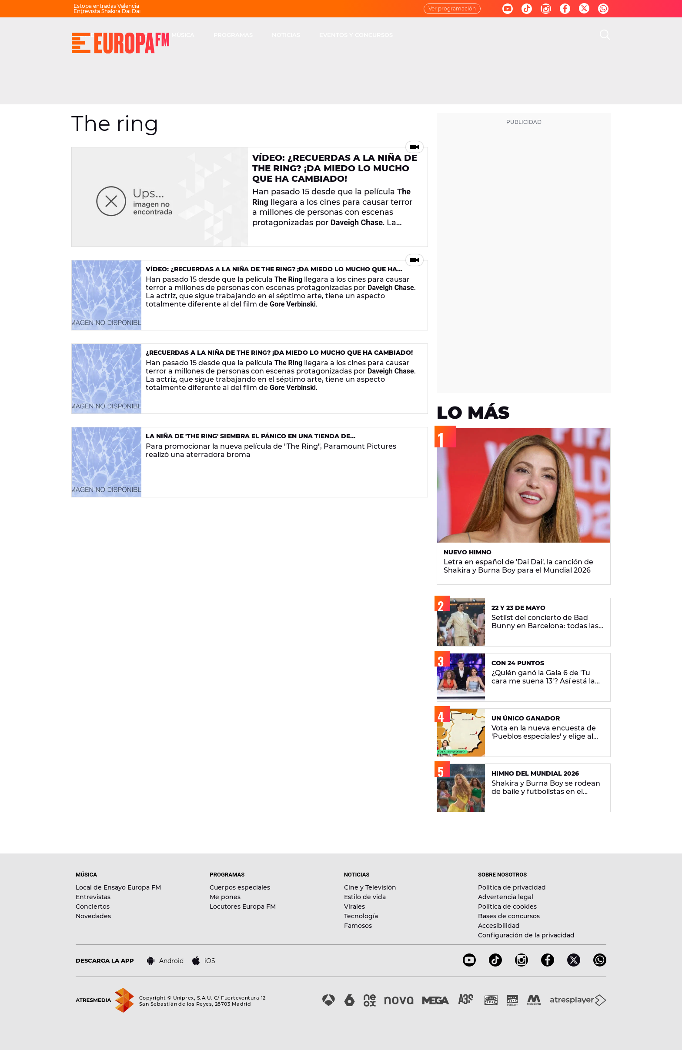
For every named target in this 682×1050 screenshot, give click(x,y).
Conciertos (93, 906)
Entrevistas (93, 897)
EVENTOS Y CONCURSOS (480, 34)
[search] (605, 35)
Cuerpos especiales (240, 887)
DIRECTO (217, 34)
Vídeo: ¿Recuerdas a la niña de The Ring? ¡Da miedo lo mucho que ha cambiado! (334, 168)
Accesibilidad (499, 926)
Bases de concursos (509, 916)
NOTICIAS (410, 34)
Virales (354, 906)
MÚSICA (306, 34)
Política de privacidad (512, 887)
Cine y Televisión (370, 887)
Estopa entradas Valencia (106, 6)
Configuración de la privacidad (526, 935)
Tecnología (361, 916)
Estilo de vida (365, 897)
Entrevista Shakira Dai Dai (107, 11)
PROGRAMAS (357, 34)
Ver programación (452, 8)
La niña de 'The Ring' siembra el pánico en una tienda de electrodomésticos (248, 439)
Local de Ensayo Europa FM (118, 887)
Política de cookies (507, 906)
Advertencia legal (505, 897)
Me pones (225, 897)
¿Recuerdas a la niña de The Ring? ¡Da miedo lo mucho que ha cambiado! (279, 353)
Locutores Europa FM (243, 906)
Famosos (358, 926)
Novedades (93, 916)
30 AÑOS (263, 34)
